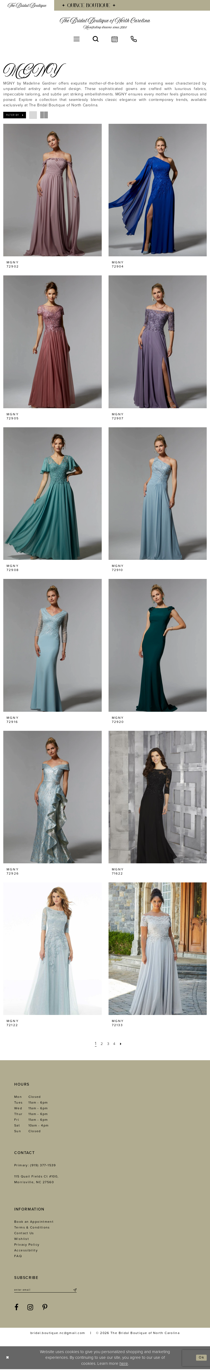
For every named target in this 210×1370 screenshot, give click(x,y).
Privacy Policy (26, 1244)
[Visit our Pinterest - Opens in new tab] (45, 1308)
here (123, 1364)
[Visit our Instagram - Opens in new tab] (30, 1308)
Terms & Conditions (32, 1227)
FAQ (18, 1256)
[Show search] (95, 39)
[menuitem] (27, 5)
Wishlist (21, 1239)
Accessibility (26, 1250)
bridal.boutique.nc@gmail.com (57, 1334)
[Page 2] (101, 1043)
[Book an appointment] (114, 39)
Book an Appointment (34, 1222)
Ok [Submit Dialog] (201, 1358)
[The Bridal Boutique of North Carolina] (105, 23)
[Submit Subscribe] (74, 1290)
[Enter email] (45, 1290)
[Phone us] (133, 39)
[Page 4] (115, 1043)
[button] (76, 39)
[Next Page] (122, 1043)
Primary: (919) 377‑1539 (35, 1165)
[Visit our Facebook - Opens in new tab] (16, 1308)
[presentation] (52, 190)
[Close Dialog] (8, 1358)
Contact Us (24, 1233)
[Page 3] (108, 1043)
